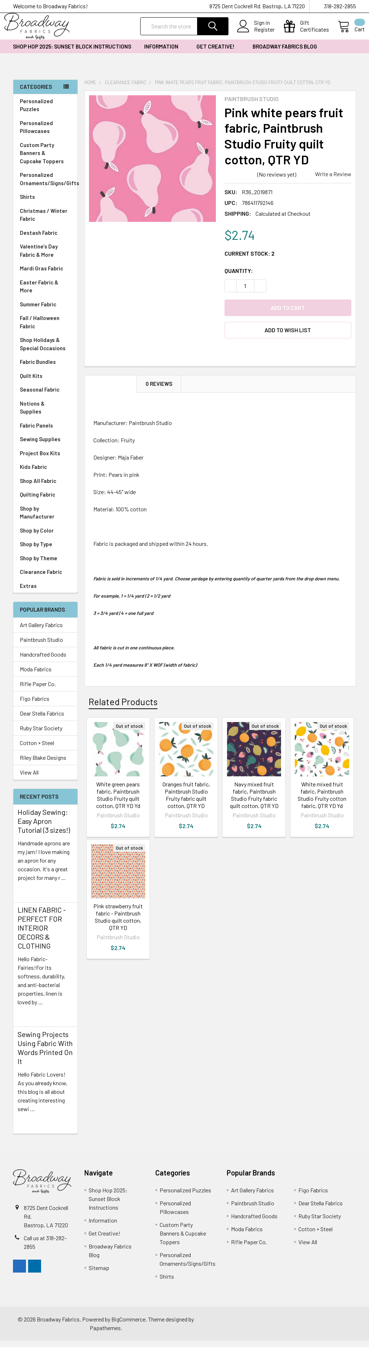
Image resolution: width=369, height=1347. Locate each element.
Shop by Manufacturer (45, 519)
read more (30, 897)
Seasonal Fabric (45, 396)
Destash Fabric (38, 239)
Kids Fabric (45, 473)
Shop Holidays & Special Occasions (45, 350)
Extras (45, 592)
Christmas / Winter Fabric (43, 221)
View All (29, 778)
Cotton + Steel (37, 749)
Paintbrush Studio (41, 646)
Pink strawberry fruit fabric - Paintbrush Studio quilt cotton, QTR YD (118, 923)
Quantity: (238, 277)
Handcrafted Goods (43, 660)
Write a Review (333, 180)
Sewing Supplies (40, 445)
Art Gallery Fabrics (41, 631)
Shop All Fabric (45, 487)
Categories (36, 93)
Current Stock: (249, 259)
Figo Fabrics (34, 705)
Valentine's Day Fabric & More (39, 257)
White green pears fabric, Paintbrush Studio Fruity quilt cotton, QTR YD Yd (118, 801)
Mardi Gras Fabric (41, 274)
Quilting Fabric (37, 501)
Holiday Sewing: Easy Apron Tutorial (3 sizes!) (44, 827)
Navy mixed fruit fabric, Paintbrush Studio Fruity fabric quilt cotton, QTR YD (254, 801)
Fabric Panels (45, 432)
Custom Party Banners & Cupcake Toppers (45, 159)
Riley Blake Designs (43, 764)
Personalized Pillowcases (45, 133)
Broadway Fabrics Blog (285, 53)
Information (163, 53)
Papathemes (105, 1334)
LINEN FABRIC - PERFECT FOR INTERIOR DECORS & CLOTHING (42, 934)
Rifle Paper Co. (38, 690)
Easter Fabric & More (39, 293)
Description (111, 390)
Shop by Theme (45, 565)
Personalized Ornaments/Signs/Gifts (48, 185)
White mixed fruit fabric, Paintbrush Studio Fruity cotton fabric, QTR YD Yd (322, 801)
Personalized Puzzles (36, 111)
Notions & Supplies (45, 414)
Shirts (45, 203)
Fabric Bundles (38, 368)
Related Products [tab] (123, 708)
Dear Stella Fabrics (42, 719)
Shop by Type (45, 551)
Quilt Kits (31, 382)
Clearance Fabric (41, 578)
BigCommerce (128, 1325)
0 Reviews (159, 390)
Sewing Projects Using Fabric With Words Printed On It (45, 1054)
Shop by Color (45, 537)
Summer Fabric (38, 310)
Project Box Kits (40, 459)
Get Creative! (218, 53)
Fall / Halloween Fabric (39, 328)
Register (255, 34)
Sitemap (99, 1274)
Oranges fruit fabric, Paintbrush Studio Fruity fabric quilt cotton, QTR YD (186, 801)
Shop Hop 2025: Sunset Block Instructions (72, 53)
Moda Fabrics (36, 675)
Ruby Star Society (41, 734)
